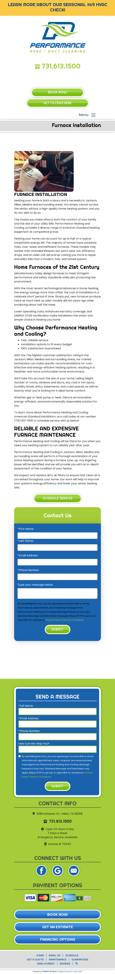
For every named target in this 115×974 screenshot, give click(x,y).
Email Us (54, 955)
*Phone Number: (28, 570)
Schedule (71, 955)
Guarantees (79, 959)
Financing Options (57, 939)
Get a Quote (35, 959)
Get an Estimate (57, 927)
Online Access (49, 971)
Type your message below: (35, 585)
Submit (58, 629)
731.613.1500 (61, 66)
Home (40, 955)
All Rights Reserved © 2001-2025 (69, 971)
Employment (46, 963)
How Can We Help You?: (34, 744)
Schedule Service (58, 498)
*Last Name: (26, 541)
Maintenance (58, 959)
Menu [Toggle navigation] (87, 115)
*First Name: (26, 529)
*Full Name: (25, 706)
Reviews (65, 963)
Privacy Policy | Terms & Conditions (65, 620)
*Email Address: (28, 555)
